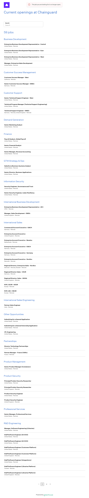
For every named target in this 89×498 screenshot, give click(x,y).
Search (7, 23)
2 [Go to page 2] (46, 484)
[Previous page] (38, 484)
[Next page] (50, 484)
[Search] (23, 25)
